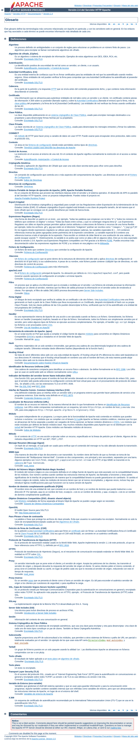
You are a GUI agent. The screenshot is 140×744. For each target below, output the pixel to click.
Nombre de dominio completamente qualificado (32, 486)
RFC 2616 (64, 545)
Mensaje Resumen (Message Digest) (26, 443)
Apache (7, 14)
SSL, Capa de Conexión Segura (24, 587)
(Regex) (36, 216)
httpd (77, 419)
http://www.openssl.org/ (29, 513)
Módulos (78, 5)
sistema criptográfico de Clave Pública (68, 115)
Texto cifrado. (15, 656)
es (118, 24)
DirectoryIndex (97, 640)
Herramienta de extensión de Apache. (27, 331)
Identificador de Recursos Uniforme (26, 366)
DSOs (116, 422)
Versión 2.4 (48, 14)
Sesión (12, 617)
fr (123, 24)
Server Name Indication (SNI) (57, 376)
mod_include (21, 643)
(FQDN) (59, 486)
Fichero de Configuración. (21, 247)
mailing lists (116, 728)
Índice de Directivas (33, 180)
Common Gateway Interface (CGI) (53, 390)
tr (136, 24)
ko (132, 24)
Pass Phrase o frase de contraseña (26, 516)
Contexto (13, 142)
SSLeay (12, 601)
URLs (75, 372)
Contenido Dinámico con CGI (37, 398)
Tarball (12, 647)
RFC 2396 (120, 369)
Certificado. (14, 95)
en (114, 24)
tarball (17, 427)
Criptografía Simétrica (19, 163)
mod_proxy (29, 574)
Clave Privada (27, 533)
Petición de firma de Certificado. (24, 528)
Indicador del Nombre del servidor (25, 376)
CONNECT (14, 133)
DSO (30, 337)
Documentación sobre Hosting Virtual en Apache (46, 363)
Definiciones (18, 39)
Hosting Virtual (16, 352)
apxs (37, 339)
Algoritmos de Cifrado (69, 522)
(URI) (46, 366)
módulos (89, 334)
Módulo (12, 414)
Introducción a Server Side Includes (40, 613)
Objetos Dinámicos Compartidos (25, 498)
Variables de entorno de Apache (38, 694)
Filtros (26, 293)
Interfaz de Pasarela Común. (22, 390)
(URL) (46, 402)
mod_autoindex (115, 640)
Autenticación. (16, 63)
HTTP (53, 89)
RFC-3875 (68, 395)
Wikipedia (104, 243)
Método (12, 434)
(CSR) (44, 528)
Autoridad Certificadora (87, 100)
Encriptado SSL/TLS (33, 59)
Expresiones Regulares (20, 216)
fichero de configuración (29, 259)
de (109, 24)
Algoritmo (13, 45)
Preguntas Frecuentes (102, 5)
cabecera (19, 463)
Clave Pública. (16, 112)
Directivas (87, 5)
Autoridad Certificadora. (20, 72)
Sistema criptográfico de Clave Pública (53, 127)
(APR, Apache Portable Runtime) (77, 190)
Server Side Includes (93, 290)
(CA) (35, 72)
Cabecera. (14, 86)
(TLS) (36, 671)
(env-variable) (35, 683)
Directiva (13, 172)
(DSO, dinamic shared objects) (56, 498)
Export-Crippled (16, 202)
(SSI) (32, 608)
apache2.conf (15, 270)
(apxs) (49, 331)
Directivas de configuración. (22, 184)
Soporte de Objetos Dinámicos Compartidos (44, 504)
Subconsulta (15, 635)
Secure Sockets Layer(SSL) (53, 587)
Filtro (11, 282)
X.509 (11, 697)
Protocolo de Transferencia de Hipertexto (29, 540)
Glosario (116, 5)
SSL (39, 554)
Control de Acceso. (18, 151)
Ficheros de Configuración (36, 252)
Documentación (34, 14)
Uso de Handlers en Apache (36, 327)
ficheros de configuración (40, 145)
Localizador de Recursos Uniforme (26, 402)
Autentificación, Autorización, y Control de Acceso (46, 68)
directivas (92, 145)
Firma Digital (15, 297)
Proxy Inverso (15, 578)
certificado (76, 531)
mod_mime (29, 466)
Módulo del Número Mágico (22, 469)
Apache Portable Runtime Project (30, 198)
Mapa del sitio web (130, 5)
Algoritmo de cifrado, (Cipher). (23, 54)
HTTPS (12, 549)
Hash (11, 343)
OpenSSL (13, 507)
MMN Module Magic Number (50, 469)
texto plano (53, 659)
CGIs (50, 325)
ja (127, 24)
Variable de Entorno (18, 683)
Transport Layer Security (21, 671)
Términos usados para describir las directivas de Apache (49, 147)
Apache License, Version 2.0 (43, 739)
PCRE (109, 240)
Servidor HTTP (19, 14)
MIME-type (14, 452)
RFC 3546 (40, 386)
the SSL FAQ (25, 386)
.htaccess (13, 256)
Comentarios (19, 714)
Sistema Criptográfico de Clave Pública (28, 623)
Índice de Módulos (32, 430)
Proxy (12, 561)
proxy (30, 580)
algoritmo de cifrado (70, 659)
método (21, 136)
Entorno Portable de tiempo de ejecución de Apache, (35, 190)
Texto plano (14, 665)
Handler (12, 314)
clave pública (21, 103)
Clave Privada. (16, 124)
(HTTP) (53, 540)
